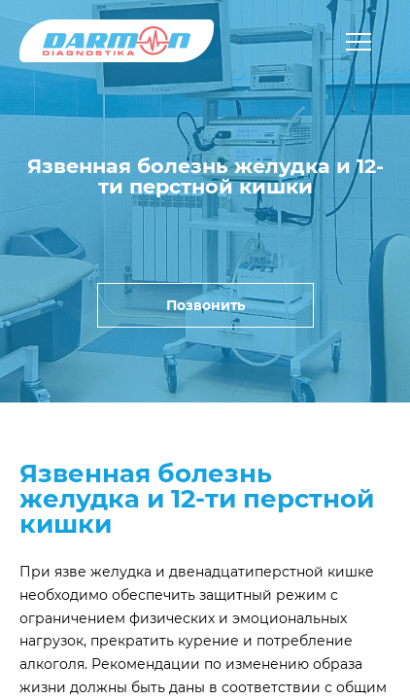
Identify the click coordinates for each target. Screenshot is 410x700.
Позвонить (205, 305)
